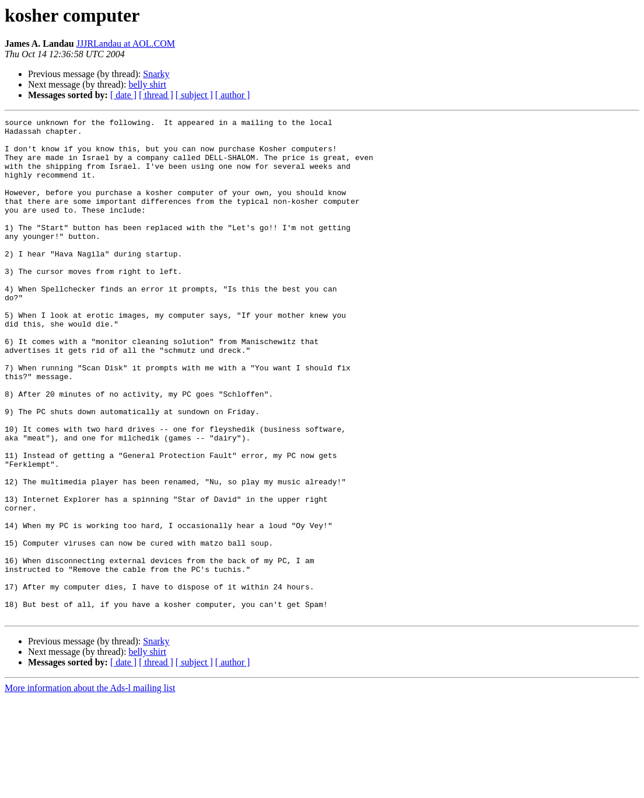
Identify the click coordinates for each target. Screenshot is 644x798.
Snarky (156, 74)
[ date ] (123, 95)
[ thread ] (156, 95)
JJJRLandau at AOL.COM (125, 43)
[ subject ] (194, 95)
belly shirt (147, 84)
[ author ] (232, 95)
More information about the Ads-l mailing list (90, 788)
